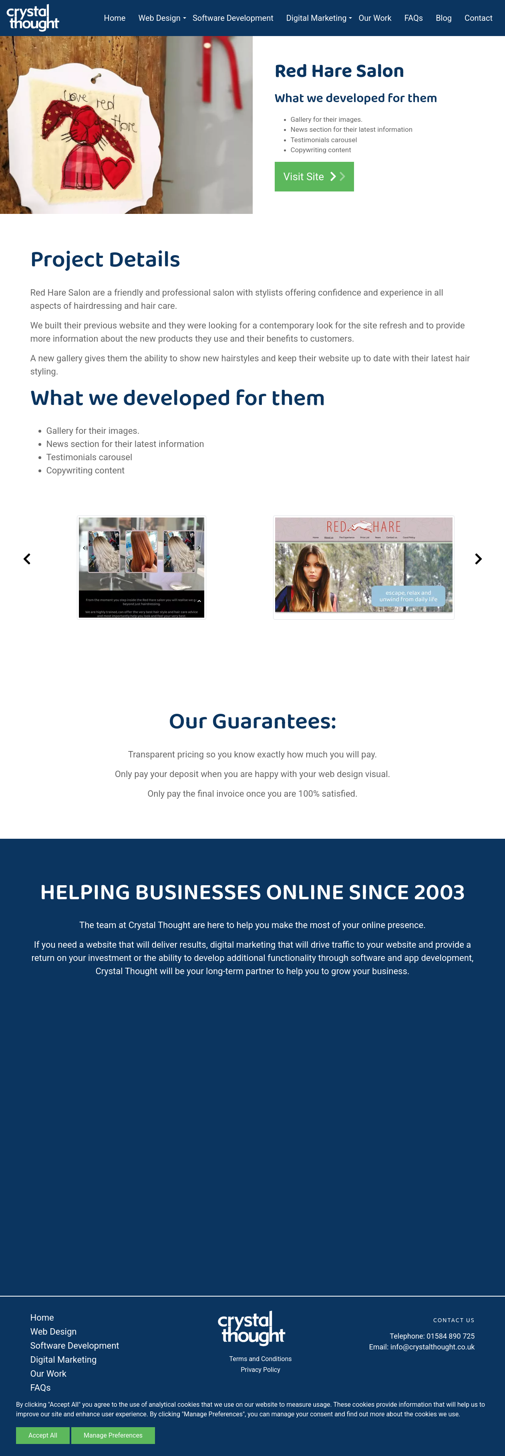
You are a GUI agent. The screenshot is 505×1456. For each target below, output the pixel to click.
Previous (26, 558)
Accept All (42, 1435)
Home (115, 18)
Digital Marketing (316, 18)
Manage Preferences (113, 1435)
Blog (444, 18)
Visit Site (314, 177)
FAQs (413, 18)
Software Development (233, 18)
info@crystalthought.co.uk (432, 1347)
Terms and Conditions (260, 1359)
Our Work (374, 18)
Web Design (159, 18)
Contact (479, 18)
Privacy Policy (260, 1369)
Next (478, 558)
